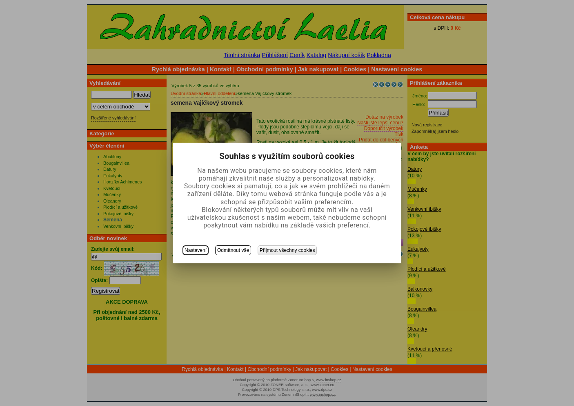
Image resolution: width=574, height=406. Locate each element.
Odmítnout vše (233, 250)
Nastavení (196, 250)
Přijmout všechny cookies (287, 250)
